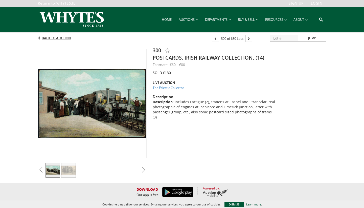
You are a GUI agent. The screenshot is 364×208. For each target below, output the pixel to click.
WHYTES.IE (66, 3)
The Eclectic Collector (168, 87)
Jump (312, 38)
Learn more (253, 204)
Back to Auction (56, 38)
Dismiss (234, 204)
